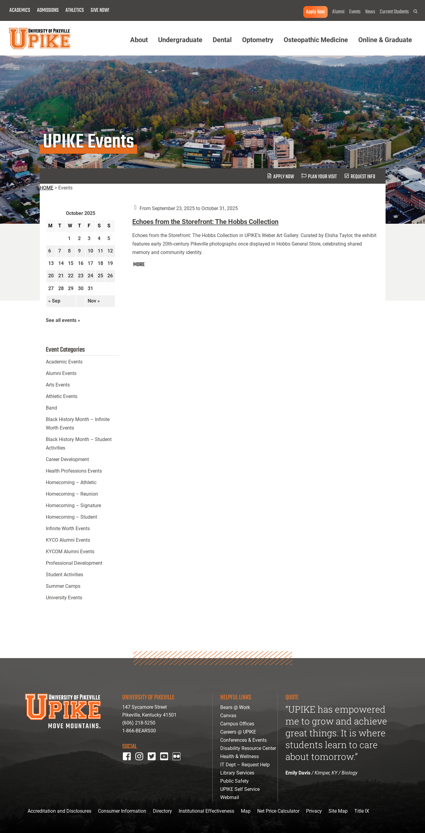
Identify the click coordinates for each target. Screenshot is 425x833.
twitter (153, 764)
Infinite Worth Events (68, 528)
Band (51, 408)
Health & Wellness (239, 756)
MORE (139, 264)
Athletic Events (61, 396)
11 (100, 251)
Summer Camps (63, 586)
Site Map (338, 811)
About (139, 40)
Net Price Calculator (278, 811)
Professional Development (74, 563)
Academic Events (64, 362)
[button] (415, 11)
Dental (222, 40)
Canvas (228, 715)
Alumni (338, 12)
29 (70, 288)
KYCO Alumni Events (68, 540)
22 (70, 276)
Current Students (394, 12)
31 (90, 288)
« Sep (54, 301)
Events (355, 12)
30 (80, 288)
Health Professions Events (74, 471)
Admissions (48, 10)
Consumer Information (122, 811)
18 (100, 263)
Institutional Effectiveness (206, 811)
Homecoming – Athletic (71, 482)
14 (61, 263)
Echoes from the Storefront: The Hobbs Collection (205, 222)
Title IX (361, 811)
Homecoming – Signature (73, 505)
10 (90, 251)
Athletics (75, 10)
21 (61, 276)
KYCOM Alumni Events (70, 551)
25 (100, 276)
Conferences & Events (243, 740)
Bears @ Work (235, 707)
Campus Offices (237, 724)
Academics (19, 10)
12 (110, 251)
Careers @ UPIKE (238, 732)
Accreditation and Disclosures (59, 811)
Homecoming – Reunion (72, 494)
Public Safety (234, 781)
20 (51, 276)
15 (70, 263)
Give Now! (100, 10)
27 (51, 288)
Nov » (94, 301)
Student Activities (64, 574)
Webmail (229, 797)
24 (90, 276)
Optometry (257, 40)
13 (51, 263)
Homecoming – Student (71, 517)
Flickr (178, 764)
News (370, 12)
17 (90, 263)
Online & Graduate (385, 40)
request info (363, 176)
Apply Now (315, 12)
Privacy (314, 811)
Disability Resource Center (248, 748)
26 (110, 276)
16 (80, 263)
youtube (168, 764)
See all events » (63, 320)
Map (246, 811)
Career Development (67, 459)
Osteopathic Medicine (316, 40)
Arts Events (58, 385)
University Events (64, 597)
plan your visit (322, 176)
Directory (162, 811)
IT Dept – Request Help (245, 765)
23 (80, 276)
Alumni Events (61, 373)
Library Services (237, 773)
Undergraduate (180, 40)
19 (110, 263)
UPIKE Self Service (240, 789)
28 (61, 288)
